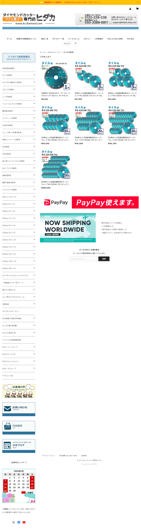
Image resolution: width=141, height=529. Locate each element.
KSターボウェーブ (9, 369)
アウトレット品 (7, 376)
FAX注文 (130, 39)
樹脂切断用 (6, 175)
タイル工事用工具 (9, 333)
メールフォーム (74, 39)
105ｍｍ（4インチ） (9, 197)
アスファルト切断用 (9, 190)
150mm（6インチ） (9, 211)
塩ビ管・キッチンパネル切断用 (13, 161)
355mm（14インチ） (9, 254)
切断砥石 (5, 304)
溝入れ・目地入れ (8, 290)
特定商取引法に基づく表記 (68, 456)
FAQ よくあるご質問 (115, 39)
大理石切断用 (7, 125)
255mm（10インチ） (9, 240)
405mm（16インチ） (9, 261)
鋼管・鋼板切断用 (8, 183)
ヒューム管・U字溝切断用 (11, 132)
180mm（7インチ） (9, 218)
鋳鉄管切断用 (7, 111)
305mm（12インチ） (9, 247)
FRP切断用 (6, 154)
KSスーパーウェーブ (10, 347)
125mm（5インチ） (54, 52)
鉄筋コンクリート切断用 (11, 140)
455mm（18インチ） (9, 268)
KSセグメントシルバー (10, 361)
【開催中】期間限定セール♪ (26, 39)
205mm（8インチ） (9, 225)
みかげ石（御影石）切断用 (12, 82)
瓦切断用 (5, 147)
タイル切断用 (7, 75)
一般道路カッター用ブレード (12, 283)
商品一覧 (44, 39)
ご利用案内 (99, 39)
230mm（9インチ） (9, 233)
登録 (104, 259)
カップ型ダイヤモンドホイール (13, 297)
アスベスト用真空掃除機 (11, 340)
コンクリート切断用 (9, 118)
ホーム (9, 39)
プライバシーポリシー (49, 456)
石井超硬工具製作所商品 (12, 318)
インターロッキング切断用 (12, 104)
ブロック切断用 (8, 90)
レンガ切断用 (7, 97)
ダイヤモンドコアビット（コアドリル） (15, 276)
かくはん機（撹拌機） (10, 326)
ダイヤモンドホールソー (11, 311)
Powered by (89, 464)
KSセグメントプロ (9, 354)
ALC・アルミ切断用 (9, 168)
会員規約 (84, 456)
